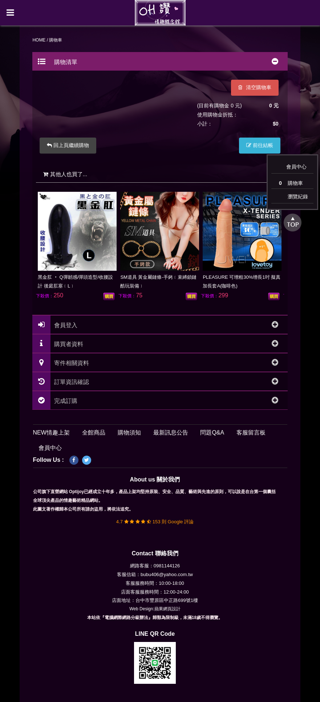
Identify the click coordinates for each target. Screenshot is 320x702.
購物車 (291, 183)
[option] (78, 245)
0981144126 (167, 565)
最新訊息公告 (170, 433)
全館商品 (93, 433)
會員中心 (296, 167)
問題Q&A (212, 433)
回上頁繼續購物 (69, 145)
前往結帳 (259, 145)
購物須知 (129, 433)
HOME (39, 40)
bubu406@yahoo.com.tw (167, 574)
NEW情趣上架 (51, 433)
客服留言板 (251, 433)
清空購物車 (254, 88)
